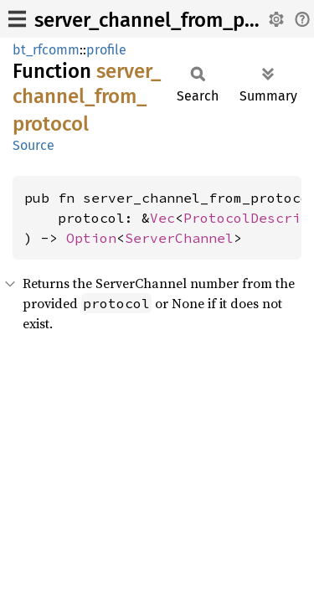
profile (106, 50)
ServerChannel (179, 237)
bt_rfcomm (46, 50)
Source (33, 145)
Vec (162, 217)
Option (91, 237)
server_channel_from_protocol (171, 20)
